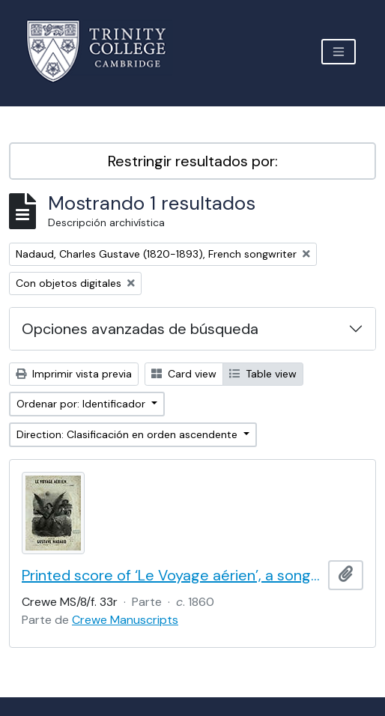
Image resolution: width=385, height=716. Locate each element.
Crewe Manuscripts (125, 620)
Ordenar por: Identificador (82, 403)
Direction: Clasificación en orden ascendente (128, 434)
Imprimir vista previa (74, 373)
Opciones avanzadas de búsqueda (140, 329)
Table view (263, 373)
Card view (183, 373)
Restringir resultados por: (193, 161)
